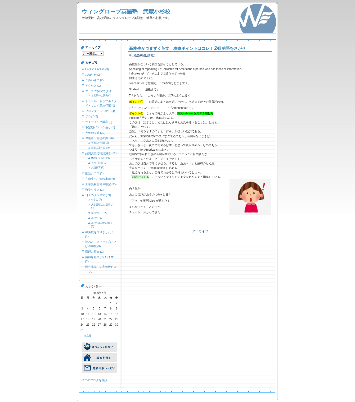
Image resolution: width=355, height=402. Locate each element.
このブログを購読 (96, 380)
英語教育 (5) (97, 167)
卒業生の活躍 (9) (100, 142)
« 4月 (88, 335)
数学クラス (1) (94, 189)
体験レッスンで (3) (101, 158)
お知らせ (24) (94, 74)
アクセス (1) (93, 85)
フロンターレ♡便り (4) (100, 111)
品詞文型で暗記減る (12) (101, 153)
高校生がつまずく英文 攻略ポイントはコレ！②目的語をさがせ (187, 48)
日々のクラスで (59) (98, 195)
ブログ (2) (91, 116)
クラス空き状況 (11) (98, 91)
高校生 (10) (97, 218)
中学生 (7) (96, 199)
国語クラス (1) (94, 173)
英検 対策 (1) (99, 163)
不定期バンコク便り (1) (100, 127)
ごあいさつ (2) (94, 80)
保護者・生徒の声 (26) (99, 138)
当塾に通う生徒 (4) (101, 147)
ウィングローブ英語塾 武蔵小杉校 (126, 12)
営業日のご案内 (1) (101, 95)
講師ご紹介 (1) (94, 251)
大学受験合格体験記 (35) (101, 184)
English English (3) (97, 69)
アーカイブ (200, 231)
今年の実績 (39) (95, 132)
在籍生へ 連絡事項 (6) (100, 178)
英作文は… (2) (99, 213)
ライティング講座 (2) (98, 122)
